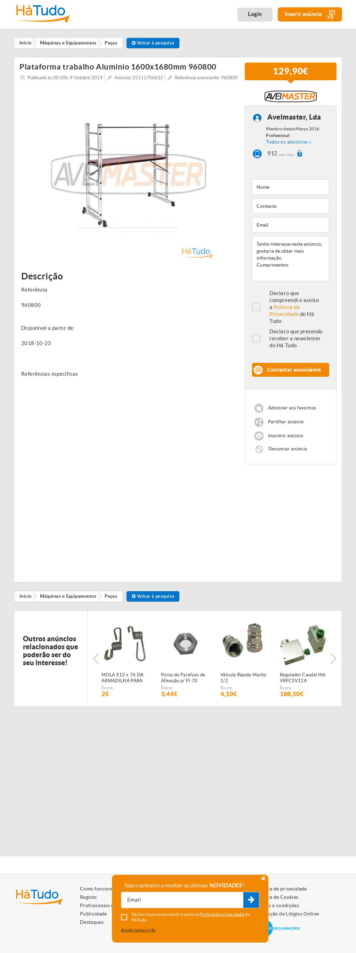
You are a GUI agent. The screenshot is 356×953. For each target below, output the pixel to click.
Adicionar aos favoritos (292, 411)
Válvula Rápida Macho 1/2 (243, 681)
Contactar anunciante (294, 373)
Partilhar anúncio (286, 425)
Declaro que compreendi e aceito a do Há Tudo (294, 310)
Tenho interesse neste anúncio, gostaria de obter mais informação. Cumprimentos (290, 262)
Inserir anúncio (310, 14)
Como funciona (97, 888)
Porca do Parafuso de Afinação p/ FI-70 (183, 681)
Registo (88, 897)
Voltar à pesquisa (155, 43)
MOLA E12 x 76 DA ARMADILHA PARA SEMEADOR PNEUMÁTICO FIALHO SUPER (123, 681)
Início (26, 599)
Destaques (92, 922)
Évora (107, 691)
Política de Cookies (277, 897)
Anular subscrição (138, 930)
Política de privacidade (281, 888)
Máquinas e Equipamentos (69, 599)
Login (255, 14)
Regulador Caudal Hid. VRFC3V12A (303, 681)
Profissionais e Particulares (111, 905)
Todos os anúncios (286, 145)
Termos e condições (277, 905)
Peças (112, 599)
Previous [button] (96, 662)
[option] (128, 177)
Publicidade (93, 914)
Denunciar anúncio (287, 452)
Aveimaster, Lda (294, 120)
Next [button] (333, 662)
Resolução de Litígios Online (287, 914)
